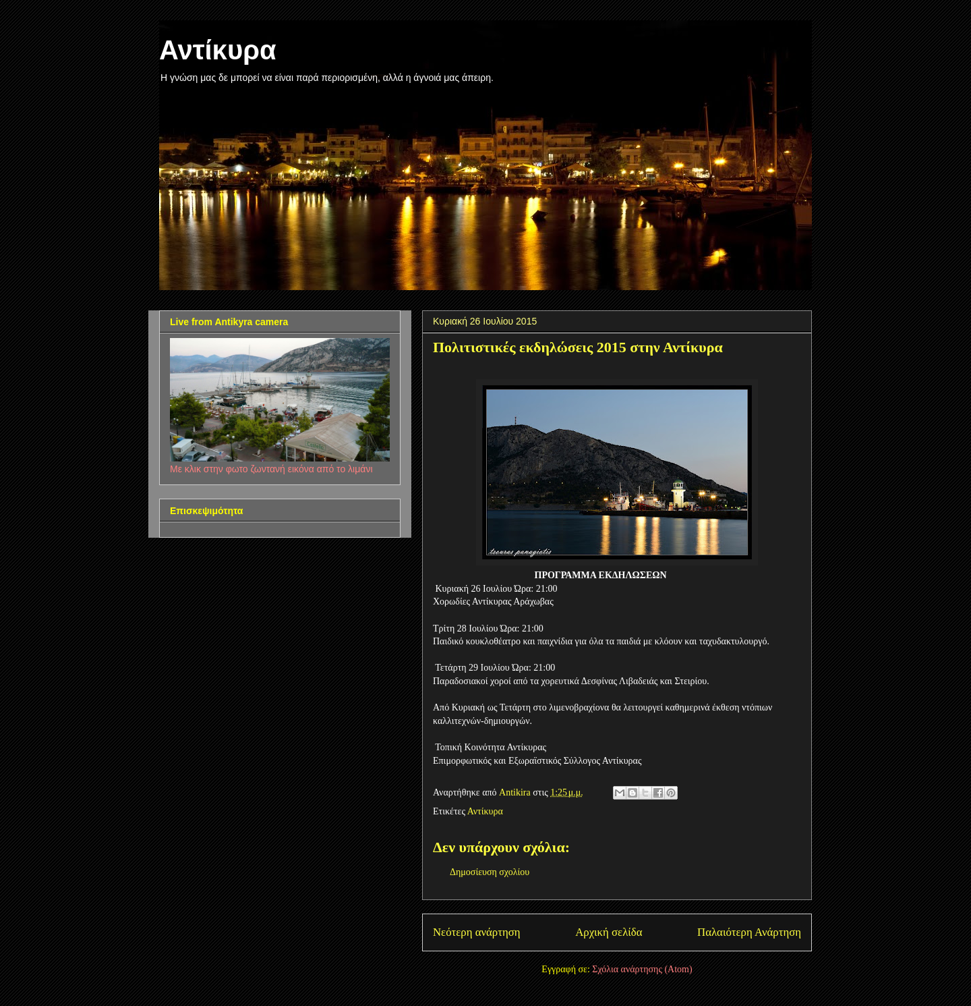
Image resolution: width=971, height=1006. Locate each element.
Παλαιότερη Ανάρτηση (749, 932)
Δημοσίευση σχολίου (489, 872)
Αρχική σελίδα (608, 932)
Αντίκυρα (217, 50)
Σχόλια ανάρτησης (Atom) (642, 969)
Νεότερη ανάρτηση (477, 932)
